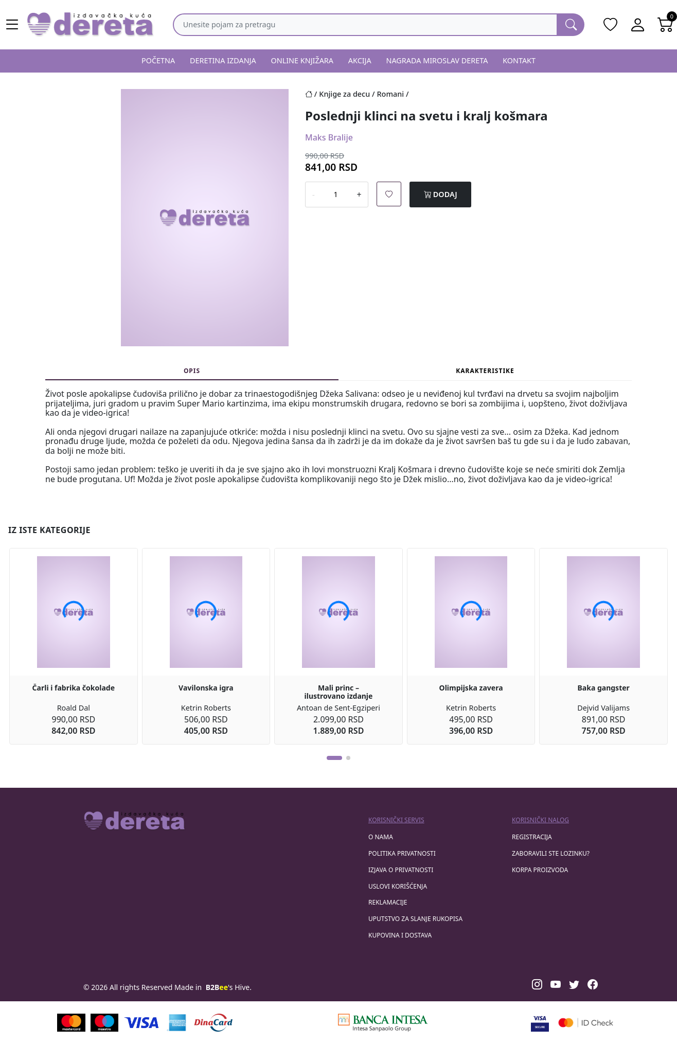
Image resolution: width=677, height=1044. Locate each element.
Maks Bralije (329, 137)
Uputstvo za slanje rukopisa (415, 918)
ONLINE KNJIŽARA (302, 60)
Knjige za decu (344, 94)
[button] (334, 758)
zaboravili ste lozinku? (551, 853)
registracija (532, 837)
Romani (390, 94)
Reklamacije (387, 902)
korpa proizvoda (540, 869)
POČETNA (158, 60)
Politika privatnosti (402, 853)
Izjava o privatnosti (400, 869)
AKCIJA (359, 60)
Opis (192, 370)
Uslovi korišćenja (397, 886)
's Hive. (229, 987)
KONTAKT (519, 60)
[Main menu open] (12, 24)
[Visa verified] (539, 1023)
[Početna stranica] (312, 94)
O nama (380, 837)
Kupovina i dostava (400, 935)
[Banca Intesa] (382, 1023)
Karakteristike (485, 370)
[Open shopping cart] (665, 24)
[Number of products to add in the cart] (336, 194)
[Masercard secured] (585, 1023)
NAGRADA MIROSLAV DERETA (437, 60)
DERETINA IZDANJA (223, 60)
